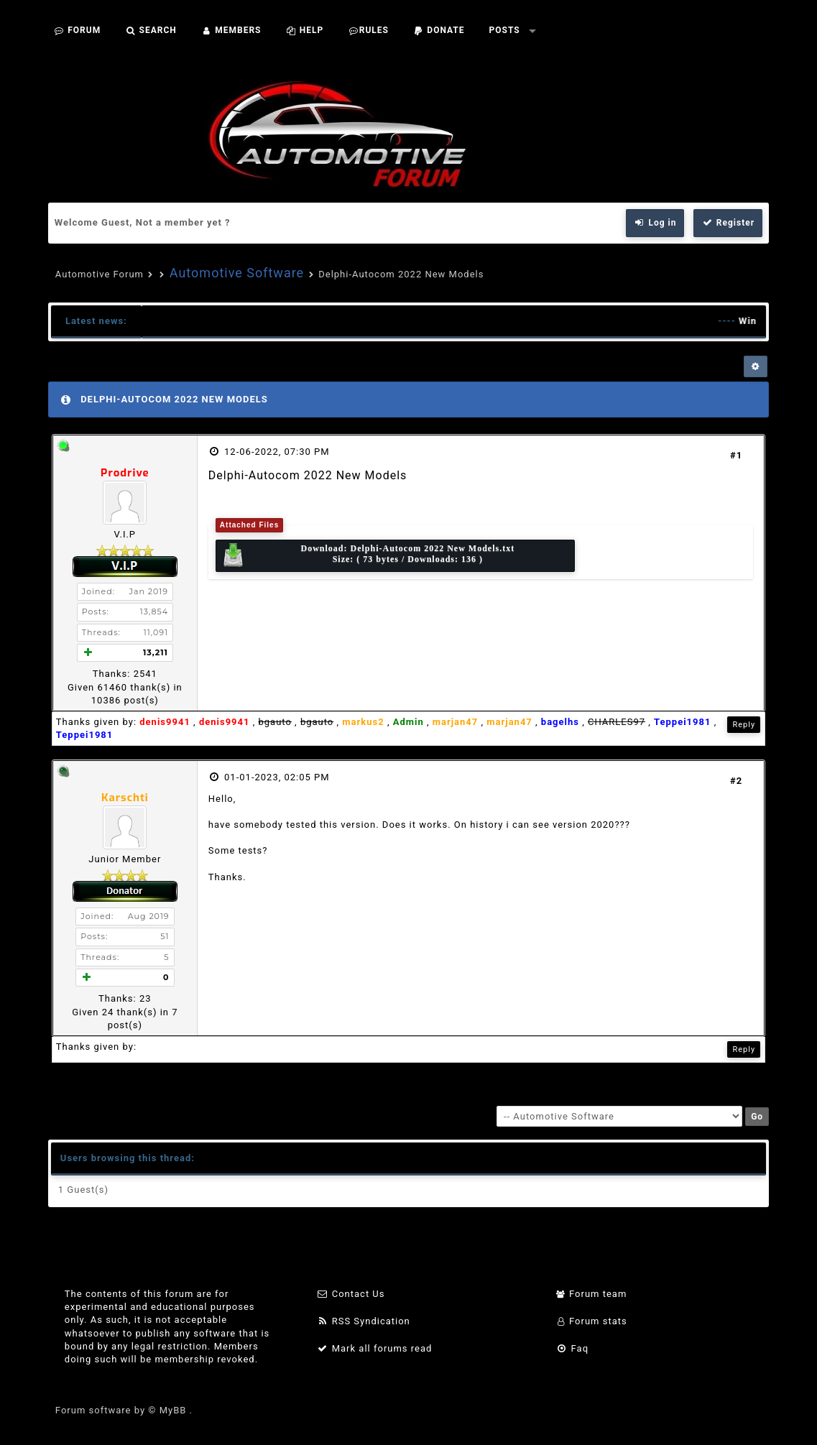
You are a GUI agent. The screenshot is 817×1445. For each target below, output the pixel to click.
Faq (572, 1348)
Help (304, 30)
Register (727, 223)
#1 (736, 455)
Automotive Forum (99, 274)
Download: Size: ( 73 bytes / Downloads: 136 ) (367, 555)
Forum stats (591, 1321)
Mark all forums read (375, 1348)
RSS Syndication (363, 1321)
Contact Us (351, 1293)
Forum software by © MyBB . (124, 1410)
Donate (439, 30)
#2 (736, 780)
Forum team (591, 1293)
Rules (368, 30)
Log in (655, 223)
